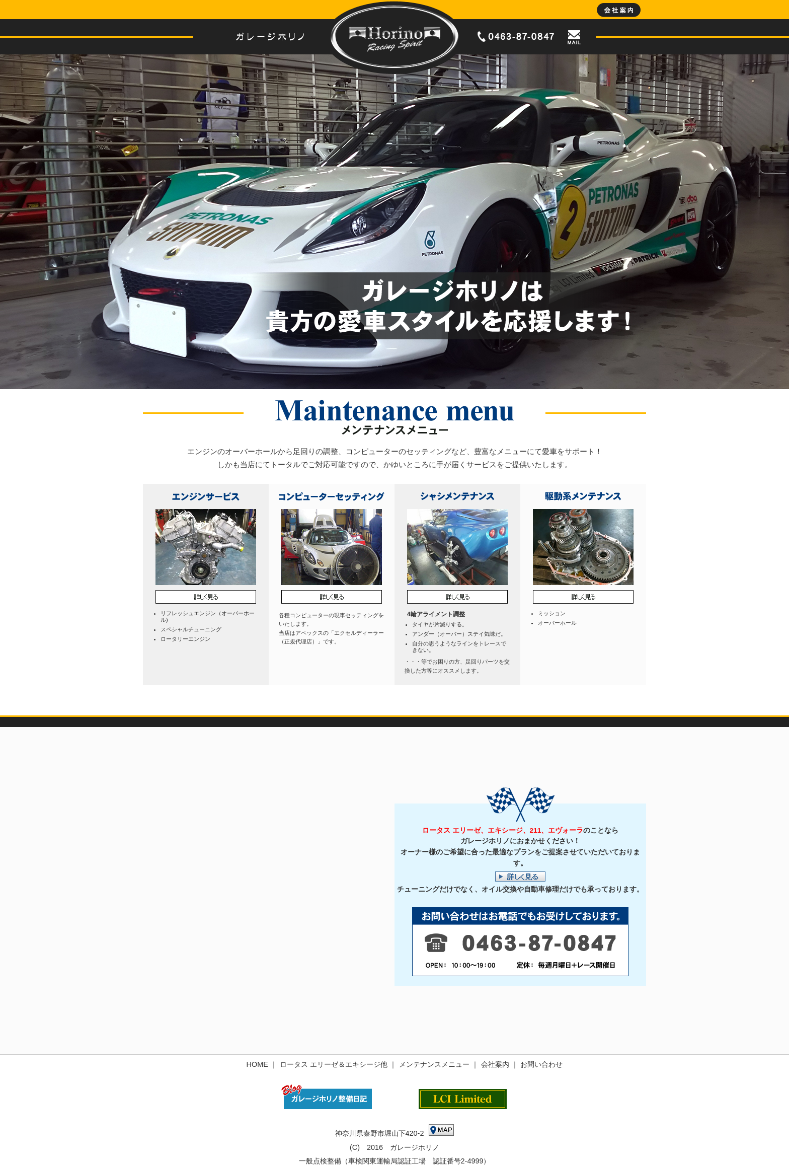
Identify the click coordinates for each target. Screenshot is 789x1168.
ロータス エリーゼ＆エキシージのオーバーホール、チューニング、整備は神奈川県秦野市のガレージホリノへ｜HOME (394, 37)
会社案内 (495, 1064)
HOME (257, 1064)
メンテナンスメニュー (434, 1064)
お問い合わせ (541, 1064)
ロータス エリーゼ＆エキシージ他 (333, 1064)
